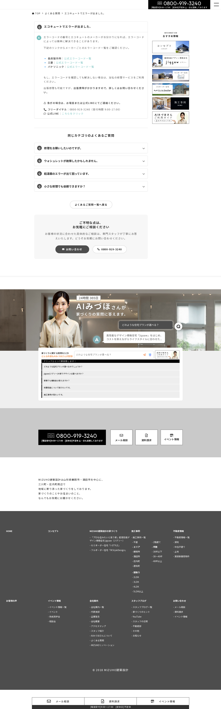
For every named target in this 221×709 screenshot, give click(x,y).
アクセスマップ (98, 645)
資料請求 (178, 631)
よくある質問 (97, 659)
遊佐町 (137, 585)
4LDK (136, 605)
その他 (136, 650)
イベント (53, 631)
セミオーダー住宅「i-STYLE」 (105, 564)
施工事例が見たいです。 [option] (54, 395)
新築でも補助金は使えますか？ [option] (57, 381)
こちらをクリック (73, 113)
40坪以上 (157, 580)
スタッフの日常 (140, 640)
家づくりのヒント (141, 631)
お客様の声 (11, 619)
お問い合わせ (72, 249)
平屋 (136, 561)
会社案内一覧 (97, 626)
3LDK (136, 601)
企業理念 (95, 635)
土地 (176, 570)
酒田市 (137, 575)
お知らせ (137, 654)
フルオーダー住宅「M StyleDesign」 (109, 569)
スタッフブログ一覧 (142, 626)
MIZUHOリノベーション (102, 664)
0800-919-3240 (109, 249)
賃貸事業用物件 (182, 575)
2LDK (136, 596)
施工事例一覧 (139, 556)
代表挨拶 (95, 631)
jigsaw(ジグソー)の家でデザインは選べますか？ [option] (64, 374)
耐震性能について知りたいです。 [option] (57, 388)
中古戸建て (179, 566)
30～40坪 (157, 575)
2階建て (157, 561)
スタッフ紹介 (97, 650)
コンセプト (53, 550)
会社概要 (95, 640)
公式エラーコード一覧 (77, 58)
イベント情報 (180, 635)
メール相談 (179, 626)
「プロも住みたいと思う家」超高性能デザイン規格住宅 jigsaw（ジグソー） (110, 558)
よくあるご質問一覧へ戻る (91, 204)
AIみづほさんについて (101, 654)
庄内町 (137, 580)
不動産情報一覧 (182, 556)
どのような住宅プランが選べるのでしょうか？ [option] (63, 367)
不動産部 (137, 645)
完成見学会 (54, 635)
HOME (9, 550)
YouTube (137, 635)
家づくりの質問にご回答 (212, 644)
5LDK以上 (138, 610)
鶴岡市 (137, 570)
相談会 (52, 640)
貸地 (176, 561)
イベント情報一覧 (57, 626)
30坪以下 (157, 570)
